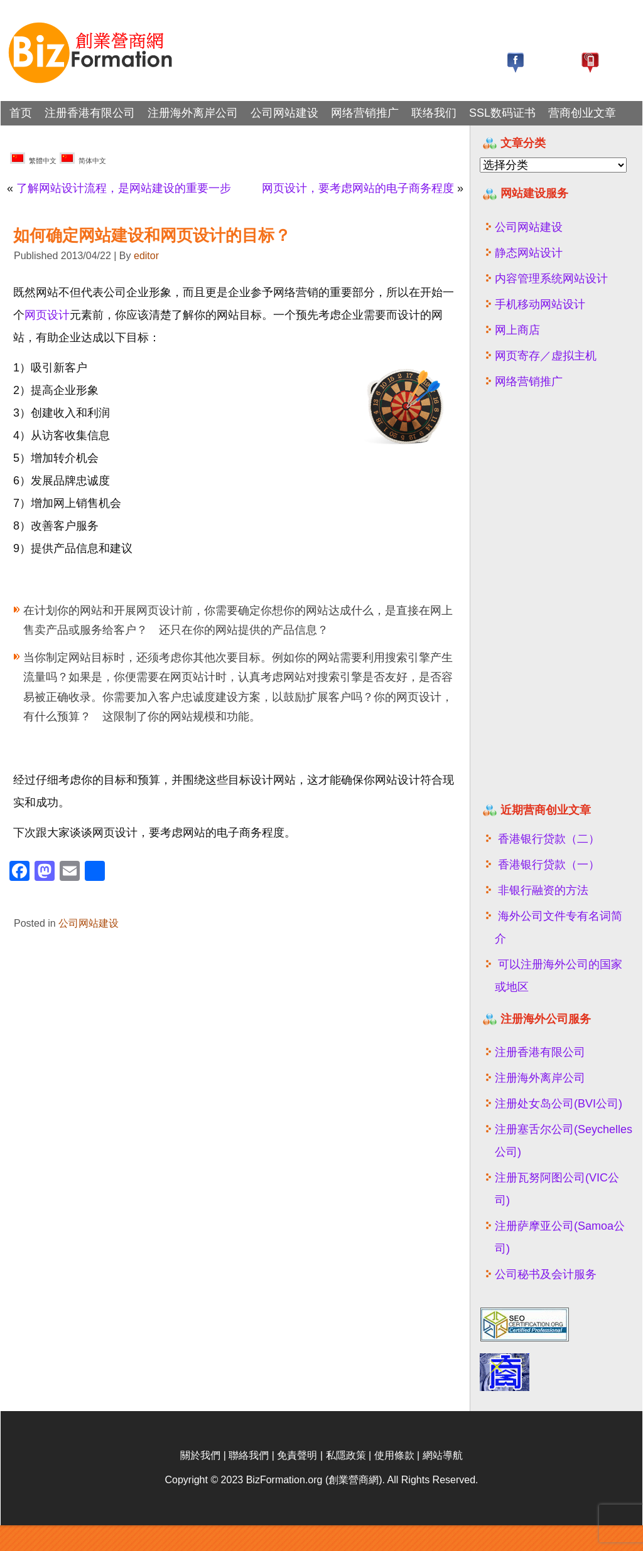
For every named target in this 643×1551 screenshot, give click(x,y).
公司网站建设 (284, 113)
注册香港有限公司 (90, 113)
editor (146, 255)
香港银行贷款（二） (549, 839)
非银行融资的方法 (543, 890)
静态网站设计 (529, 253)
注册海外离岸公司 (193, 113)
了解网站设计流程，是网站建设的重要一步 (123, 188)
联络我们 (434, 113)
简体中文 (83, 158)
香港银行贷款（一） (549, 864)
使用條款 (394, 1481)
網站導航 (443, 1481)
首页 (20, 113)
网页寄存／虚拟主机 (546, 355)
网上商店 (517, 330)
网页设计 (47, 315)
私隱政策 (346, 1481)
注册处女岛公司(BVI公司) (558, 1103)
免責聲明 (297, 1481)
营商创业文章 (582, 113)
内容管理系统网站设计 (551, 278)
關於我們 (200, 1481)
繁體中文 (33, 158)
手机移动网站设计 (540, 304)
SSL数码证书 (502, 113)
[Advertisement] (556, 601)
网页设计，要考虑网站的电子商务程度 (358, 188)
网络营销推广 (365, 113)
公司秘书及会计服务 (546, 1274)
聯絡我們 (249, 1481)
